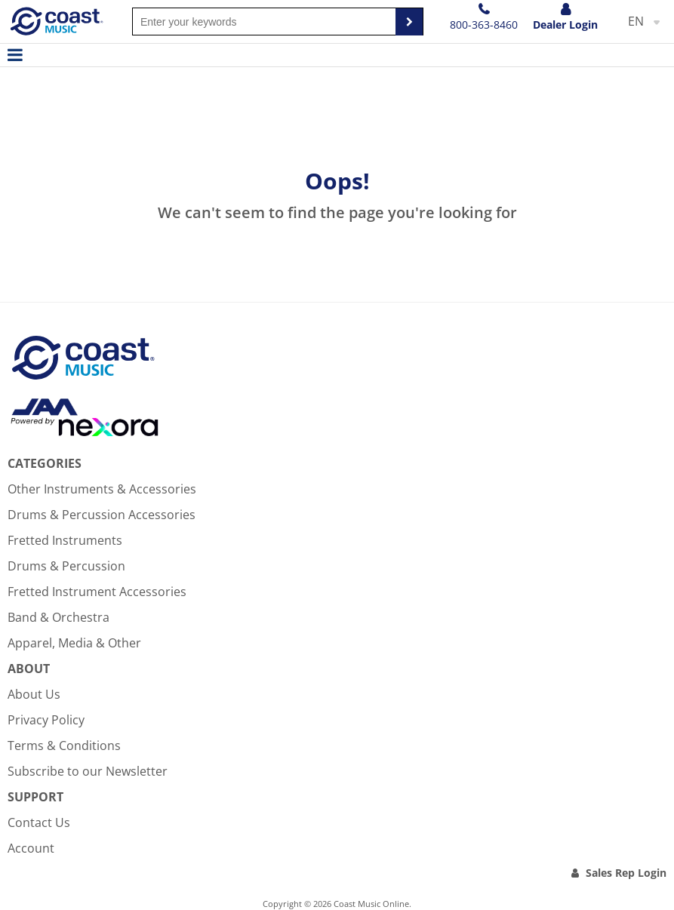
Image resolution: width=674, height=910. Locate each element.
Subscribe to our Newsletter (88, 771)
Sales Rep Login (626, 872)
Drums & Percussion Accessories (101, 514)
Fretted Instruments (65, 540)
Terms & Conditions (64, 745)
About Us (34, 694)
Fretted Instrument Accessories (97, 591)
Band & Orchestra (58, 617)
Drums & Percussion (66, 566)
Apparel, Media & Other (74, 643)
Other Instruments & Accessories (102, 489)
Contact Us (39, 822)
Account (31, 848)
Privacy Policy (46, 720)
